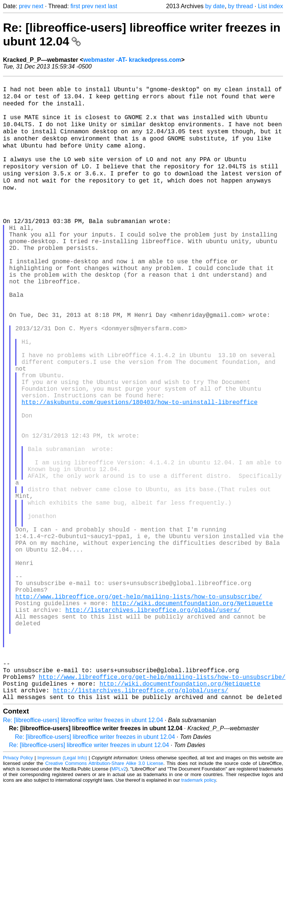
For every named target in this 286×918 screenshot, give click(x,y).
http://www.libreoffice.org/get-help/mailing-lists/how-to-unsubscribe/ (138, 706)
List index (270, 6)
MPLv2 (118, 901)
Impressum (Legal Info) (62, 890)
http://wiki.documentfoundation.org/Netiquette (192, 714)
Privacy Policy (18, 890)
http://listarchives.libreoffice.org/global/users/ (153, 722)
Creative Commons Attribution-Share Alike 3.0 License (104, 895)
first (75, 6)
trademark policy (198, 912)
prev (25, 6)
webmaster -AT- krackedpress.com (132, 60)
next (37, 6)
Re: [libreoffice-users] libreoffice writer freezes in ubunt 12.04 (83, 852)
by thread (240, 6)
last (112, 6)
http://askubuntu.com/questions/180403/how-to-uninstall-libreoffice (140, 468)
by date (215, 6)
